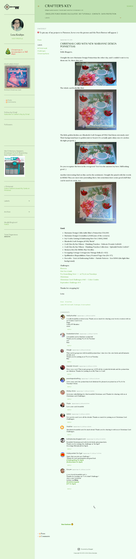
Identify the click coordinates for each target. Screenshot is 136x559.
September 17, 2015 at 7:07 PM (92, 453)
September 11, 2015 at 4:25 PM (81, 414)
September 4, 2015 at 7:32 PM (89, 334)
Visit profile (17, 39)
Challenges (41, 51)
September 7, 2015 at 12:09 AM (90, 378)
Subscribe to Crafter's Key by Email (16, 114)
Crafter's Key (58, 6)
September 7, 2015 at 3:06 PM (85, 391)
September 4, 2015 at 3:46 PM (86, 315)
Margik (68, 350)
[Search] (130, 6)
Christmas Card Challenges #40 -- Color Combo (79, 280)
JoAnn (68, 414)
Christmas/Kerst (43, 54)
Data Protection (108, 14)
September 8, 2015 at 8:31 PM (80, 403)
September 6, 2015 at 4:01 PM (88, 366)
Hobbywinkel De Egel (74, 453)
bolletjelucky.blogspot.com (76, 439)
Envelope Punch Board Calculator (61, 14)
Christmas (64, 277)
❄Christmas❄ (42, 48)
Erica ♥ (68, 469)
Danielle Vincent (72, 366)
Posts (42, 533)
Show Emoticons (67, 524)
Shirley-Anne (71, 391)
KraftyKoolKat (71, 316)
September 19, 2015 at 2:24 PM (81, 469)
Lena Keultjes (17, 34)
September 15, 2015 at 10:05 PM (96, 439)
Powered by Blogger (85, 549)
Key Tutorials (84, 14)
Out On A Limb (66, 271)
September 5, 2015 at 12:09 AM (81, 350)
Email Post (68, 302)
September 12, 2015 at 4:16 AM (82, 426)
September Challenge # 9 (70, 282)
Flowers (63, 268)
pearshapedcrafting (73, 378)
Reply (69, 329)
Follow (6, 224)
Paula (68, 403)
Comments (44, 536)
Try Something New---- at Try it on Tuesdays (78, 274)
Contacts (95, 14)
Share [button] (39, 40)
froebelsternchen (72, 334)
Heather (69, 426)
